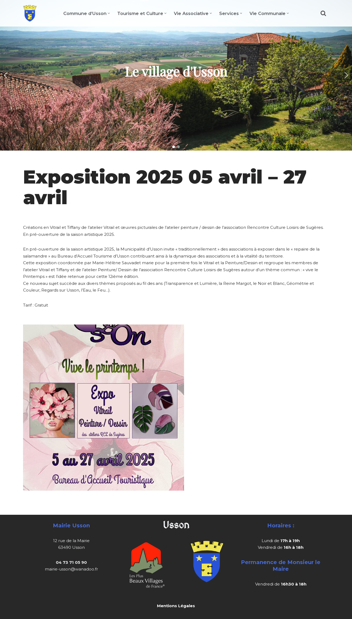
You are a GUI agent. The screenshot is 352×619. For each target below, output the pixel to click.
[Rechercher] (323, 13)
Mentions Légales (176, 605)
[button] (109, 13)
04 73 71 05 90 (71, 562)
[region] (176, 75)
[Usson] (30, 13)
